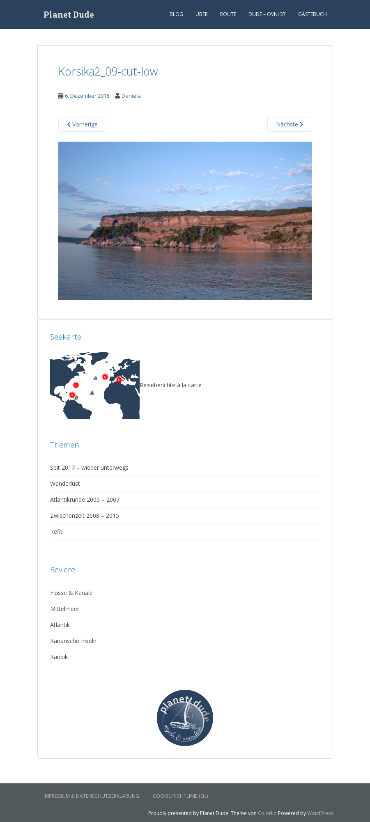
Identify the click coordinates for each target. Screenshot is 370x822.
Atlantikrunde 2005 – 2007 (85, 499)
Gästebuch (312, 14)
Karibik (59, 657)
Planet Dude (69, 14)
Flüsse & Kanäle (71, 593)
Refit (56, 531)
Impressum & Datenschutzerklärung (91, 795)
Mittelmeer (64, 609)
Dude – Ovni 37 (267, 14)
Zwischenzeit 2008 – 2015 (84, 515)
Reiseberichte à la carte (126, 385)
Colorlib (267, 813)
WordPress (320, 813)
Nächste (289, 124)
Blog (176, 14)
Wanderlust (65, 483)
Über (201, 14)
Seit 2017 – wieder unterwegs (89, 467)
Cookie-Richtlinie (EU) (180, 795)
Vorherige (82, 124)
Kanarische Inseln (73, 641)
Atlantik (60, 625)
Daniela (131, 95)
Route (228, 14)
